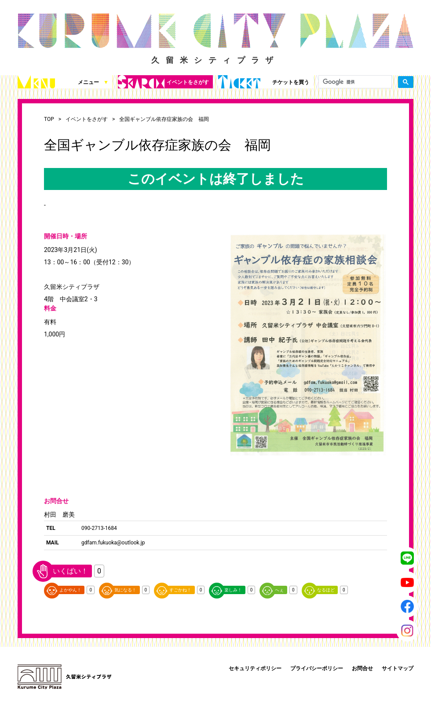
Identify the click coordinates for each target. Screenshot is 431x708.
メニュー (63, 81)
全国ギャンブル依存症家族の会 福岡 (164, 119)
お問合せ (362, 668)
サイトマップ (397, 668)
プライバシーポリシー (316, 668)
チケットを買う (263, 81)
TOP (49, 119)
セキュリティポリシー (255, 668)
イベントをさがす (163, 81)
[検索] (354, 82)
